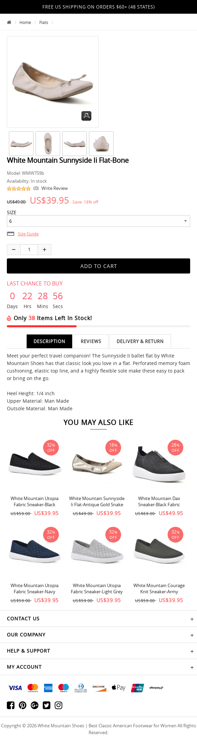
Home (25, 22)
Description (49, 341)
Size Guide (28, 234)
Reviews (91, 341)
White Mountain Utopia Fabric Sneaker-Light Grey (97, 588)
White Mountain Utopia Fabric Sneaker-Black (34, 501)
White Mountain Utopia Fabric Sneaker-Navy (34, 588)
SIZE (11, 212)
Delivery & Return (140, 341)
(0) (36, 188)
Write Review (54, 188)
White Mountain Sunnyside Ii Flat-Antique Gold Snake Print (96, 504)
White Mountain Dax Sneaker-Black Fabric (159, 501)
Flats (43, 22)
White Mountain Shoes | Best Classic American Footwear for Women (107, 725)
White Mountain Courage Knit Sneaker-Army (159, 588)
